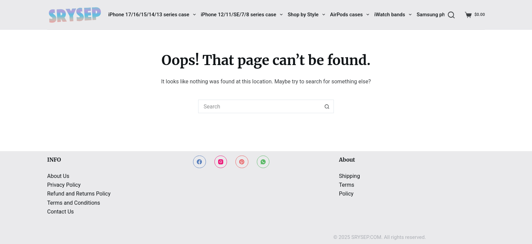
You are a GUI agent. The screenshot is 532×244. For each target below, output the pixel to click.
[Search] (451, 15)
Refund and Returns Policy (79, 193)
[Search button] (327, 106)
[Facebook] (199, 162)
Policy (346, 193)
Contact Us (60, 211)
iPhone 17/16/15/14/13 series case (152, 15)
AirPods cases (349, 15)
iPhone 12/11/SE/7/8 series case (242, 15)
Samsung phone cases (442, 15)
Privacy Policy (64, 185)
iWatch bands (393, 15)
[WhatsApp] (263, 162)
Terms (346, 185)
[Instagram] (220, 162)
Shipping (349, 176)
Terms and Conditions (73, 203)
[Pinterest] (241, 162)
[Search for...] (259, 106)
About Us (58, 176)
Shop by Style (306, 15)
